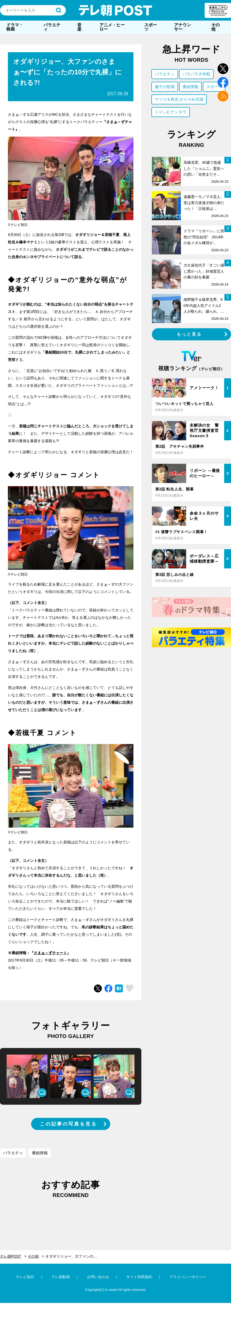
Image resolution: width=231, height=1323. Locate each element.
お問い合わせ (98, 1277)
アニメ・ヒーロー (112, 27)
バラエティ (52, 27)
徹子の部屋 (165, 86)
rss (223, 96)
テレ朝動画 (60, 1277)
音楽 (79, 27)
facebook (223, 82)
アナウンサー (182, 27)
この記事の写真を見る (68, 1124)
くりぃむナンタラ (170, 112)
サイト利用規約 (139, 1277)
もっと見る (189, 334)
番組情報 (40, 1153)
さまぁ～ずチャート (50, 953)
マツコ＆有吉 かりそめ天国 (179, 99)
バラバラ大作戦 (196, 74)
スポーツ (150, 27)
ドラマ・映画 (14, 27)
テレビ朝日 (25, 1277)
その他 (215, 27)
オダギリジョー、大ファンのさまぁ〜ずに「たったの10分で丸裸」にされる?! (74, 1256)
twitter (223, 68)
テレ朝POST (115, 10)
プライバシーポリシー (187, 1277)
